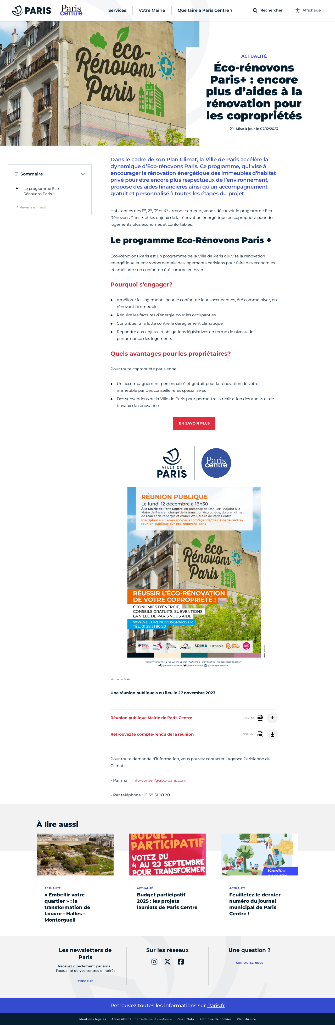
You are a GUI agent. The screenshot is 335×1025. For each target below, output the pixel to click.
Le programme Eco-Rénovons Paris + (42, 191)
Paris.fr (216, 1005)
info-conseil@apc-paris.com (159, 780)
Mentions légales (92, 1019)
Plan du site (246, 1019)
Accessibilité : (141, 1019)
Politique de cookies (215, 1019)
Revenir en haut (33, 207)
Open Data (185, 1019)
